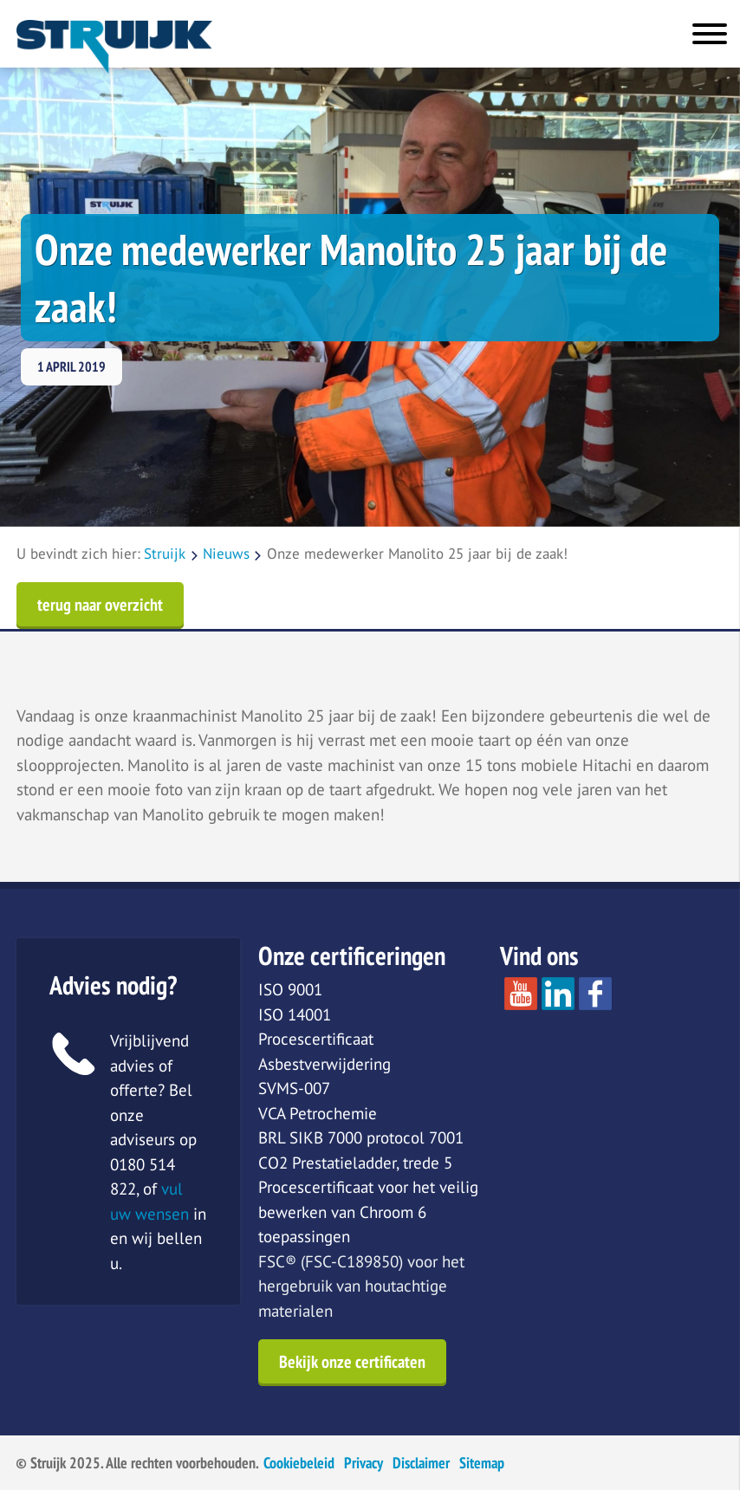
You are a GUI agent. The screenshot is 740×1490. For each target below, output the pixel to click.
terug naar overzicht (100, 604)
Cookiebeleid (298, 1463)
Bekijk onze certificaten (352, 1362)
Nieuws (226, 553)
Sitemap (481, 1463)
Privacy (363, 1463)
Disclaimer (421, 1463)
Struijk (164, 553)
